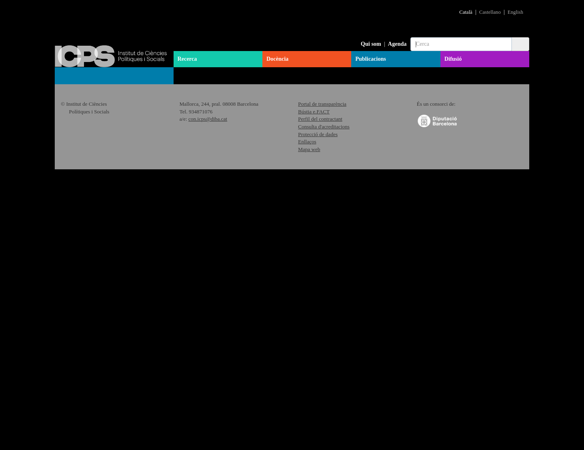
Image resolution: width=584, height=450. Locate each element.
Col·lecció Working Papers (91, 179)
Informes (74, 214)
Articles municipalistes (87, 154)
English (515, 12)
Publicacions (370, 59)
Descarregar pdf (289, 205)
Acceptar (462, 436)
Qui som (371, 44)
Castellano (490, 12)
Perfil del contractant (320, 400)
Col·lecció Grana (79, 167)
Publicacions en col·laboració (98, 338)
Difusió (453, 59)
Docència (277, 59)
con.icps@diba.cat (208, 400)
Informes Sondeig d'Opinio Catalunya (108, 192)
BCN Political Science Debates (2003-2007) (117, 307)
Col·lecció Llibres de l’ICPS (93, 116)
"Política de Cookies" (453, 422)
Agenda (397, 44)
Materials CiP (75, 204)
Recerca (187, 59)
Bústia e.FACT (314, 392)
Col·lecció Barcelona (84, 142)
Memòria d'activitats (84, 265)
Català (465, 12)
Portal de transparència (322, 385)
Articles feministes (86, 227)
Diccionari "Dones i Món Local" (102, 251)
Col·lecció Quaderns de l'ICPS (96, 104)
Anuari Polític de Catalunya (93, 129)
